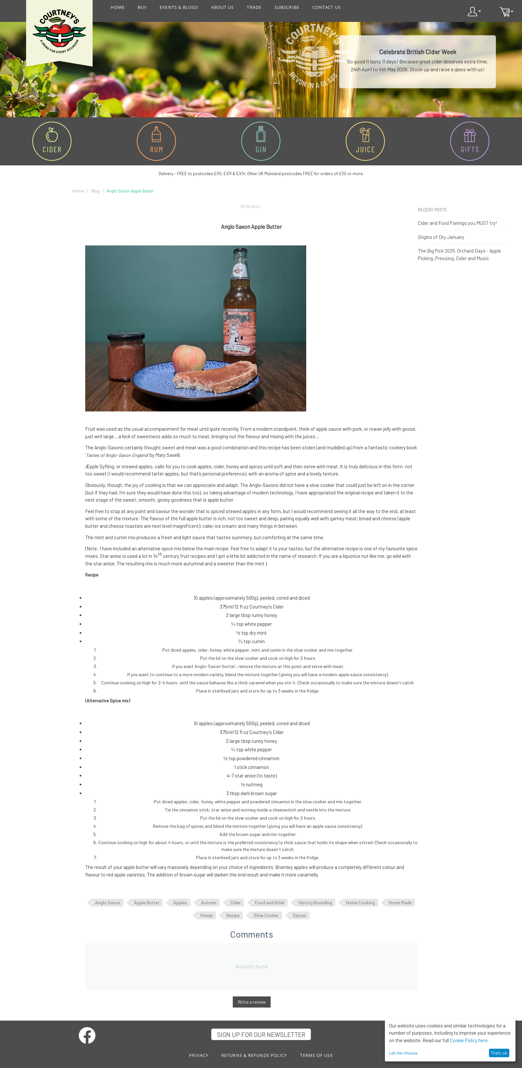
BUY (142, 7)
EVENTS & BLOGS (179, 7)
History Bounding (315, 902)
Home (78, 191)
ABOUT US (222, 7)
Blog (95, 191)
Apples (180, 902)
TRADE (254, 7)
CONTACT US (326, 7)
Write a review (252, 1002)
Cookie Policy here (469, 1040)
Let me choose (403, 1053)
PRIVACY (198, 1055)
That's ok (499, 1053)
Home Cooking (360, 902)
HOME (118, 7)
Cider (235, 902)
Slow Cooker (266, 915)
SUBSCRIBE (287, 7)
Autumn (208, 902)
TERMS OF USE (316, 1055)
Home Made (400, 902)
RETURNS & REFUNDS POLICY (254, 1055)
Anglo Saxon (107, 902)
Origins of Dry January (441, 237)
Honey (206, 915)
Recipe (233, 915)
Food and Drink (269, 902)
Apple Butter (146, 902)
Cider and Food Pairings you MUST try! (457, 223)
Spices (299, 915)
